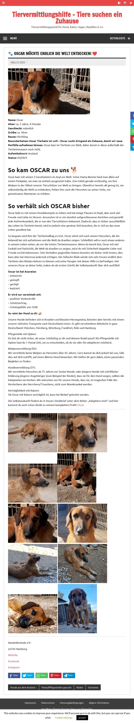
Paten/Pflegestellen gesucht (56, 687)
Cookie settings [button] (63, 717)
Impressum (30, 702)
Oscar (80, 404)
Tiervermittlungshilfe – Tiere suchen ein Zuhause (67, 18)
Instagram (14, 667)
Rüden (79, 687)
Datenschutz (48, 702)
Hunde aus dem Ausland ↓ (23, 687)
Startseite (93, 687)
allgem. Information (99, 702)
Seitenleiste (117, 38)
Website (13, 654)
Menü (13, 38)
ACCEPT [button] (82, 717)
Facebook (13, 661)
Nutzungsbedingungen (72, 702)
